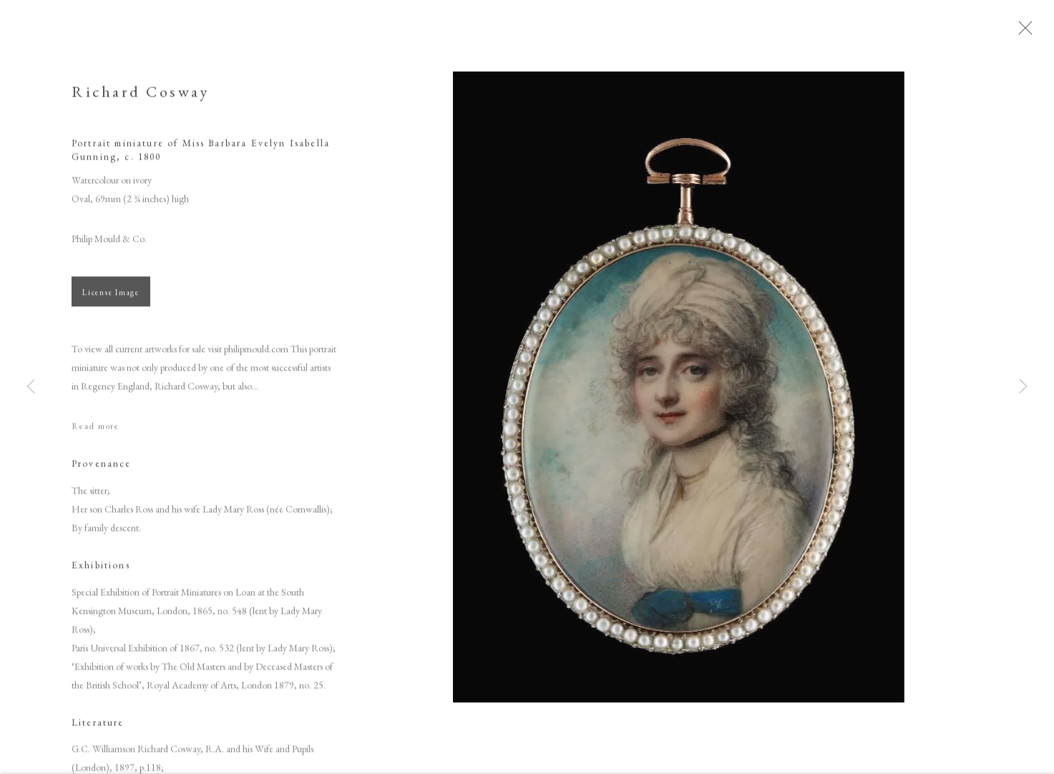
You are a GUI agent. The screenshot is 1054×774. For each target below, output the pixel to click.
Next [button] (1023, 386)
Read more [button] (95, 432)
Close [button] (1039, 32)
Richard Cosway (141, 97)
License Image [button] (111, 298)
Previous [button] (31, 386)
